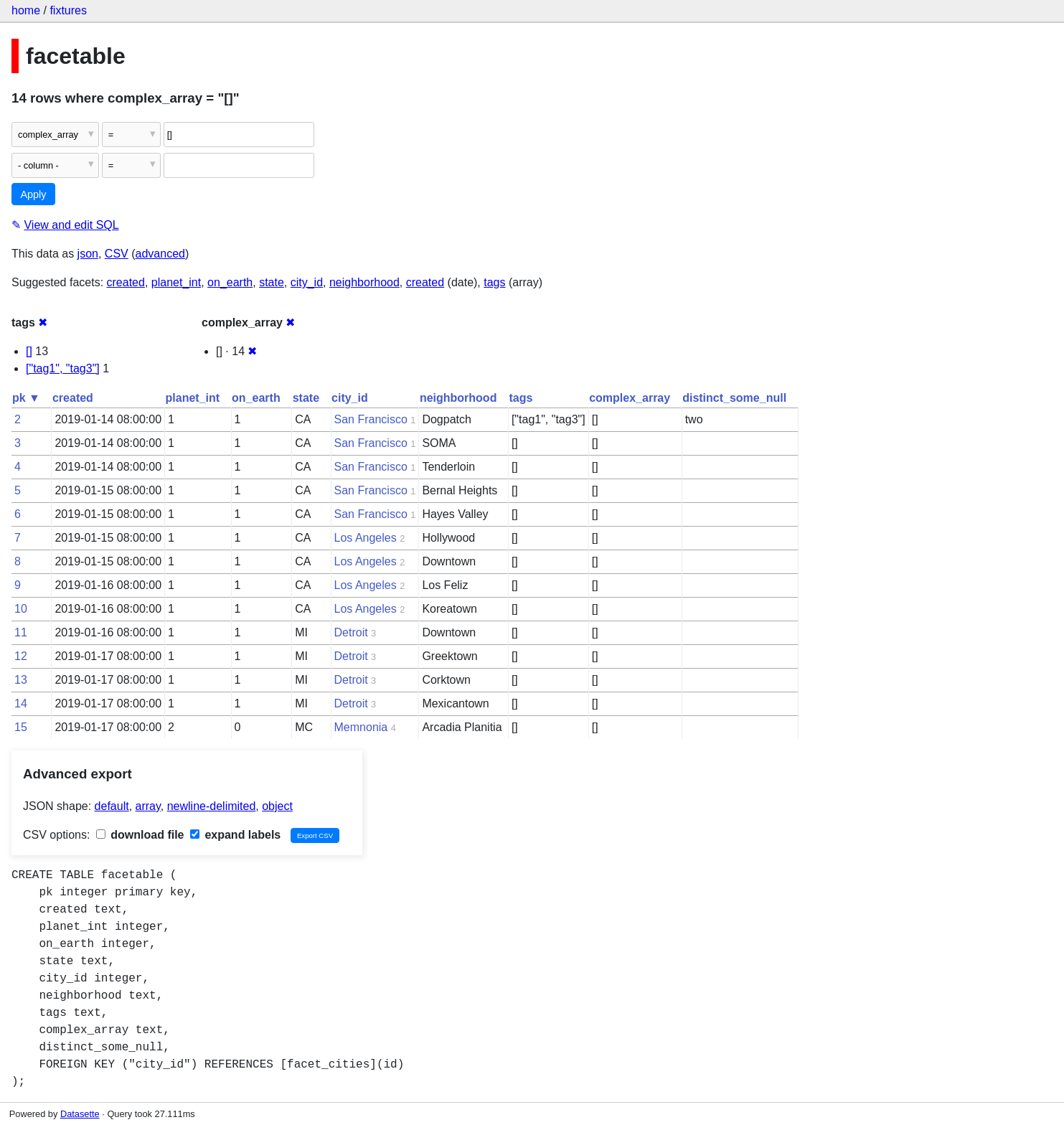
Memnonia (361, 727)
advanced (160, 254)
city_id (307, 282)
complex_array (629, 398)
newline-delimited (211, 806)
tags (494, 282)
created (126, 282)
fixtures (68, 10)
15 (20, 727)
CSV (116, 254)
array (148, 806)
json (87, 254)
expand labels (235, 835)
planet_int (176, 282)
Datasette (80, 1113)
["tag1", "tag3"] (63, 368)
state (271, 282)
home (25, 10)
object (277, 806)
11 (20, 632)
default (112, 806)
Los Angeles (365, 538)
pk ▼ (26, 398)
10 (20, 609)
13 (20, 680)
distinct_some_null (734, 398)
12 (20, 656)
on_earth (230, 282)
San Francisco (371, 419)
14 (20, 703)
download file (140, 835)
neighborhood (364, 282)
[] (29, 351)
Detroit (351, 632)
